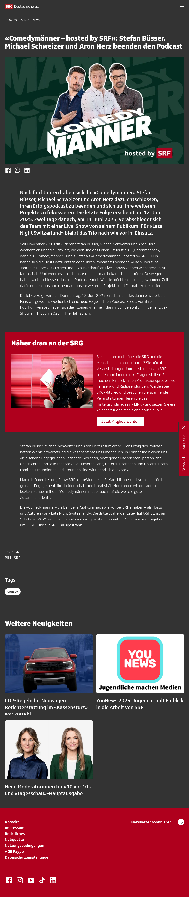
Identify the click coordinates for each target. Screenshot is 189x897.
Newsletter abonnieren (157, 822)
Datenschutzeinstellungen (28, 857)
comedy (12, 591)
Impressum (14, 828)
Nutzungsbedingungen (24, 845)
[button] (181, 6)
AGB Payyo (14, 851)
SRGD (25, 20)
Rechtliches (15, 833)
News (36, 20)
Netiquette (14, 839)
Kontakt (12, 822)
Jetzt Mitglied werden (120, 421)
